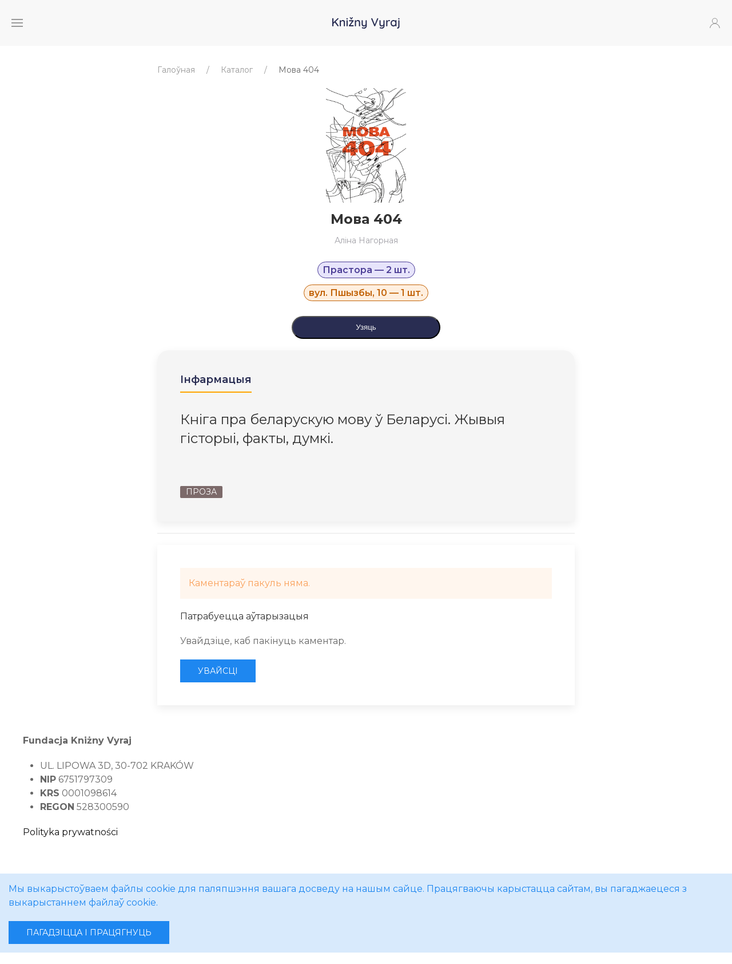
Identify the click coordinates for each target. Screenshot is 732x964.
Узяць (366, 327)
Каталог (237, 70)
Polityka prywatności (70, 832)
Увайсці (218, 671)
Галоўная (176, 70)
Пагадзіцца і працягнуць (89, 932)
